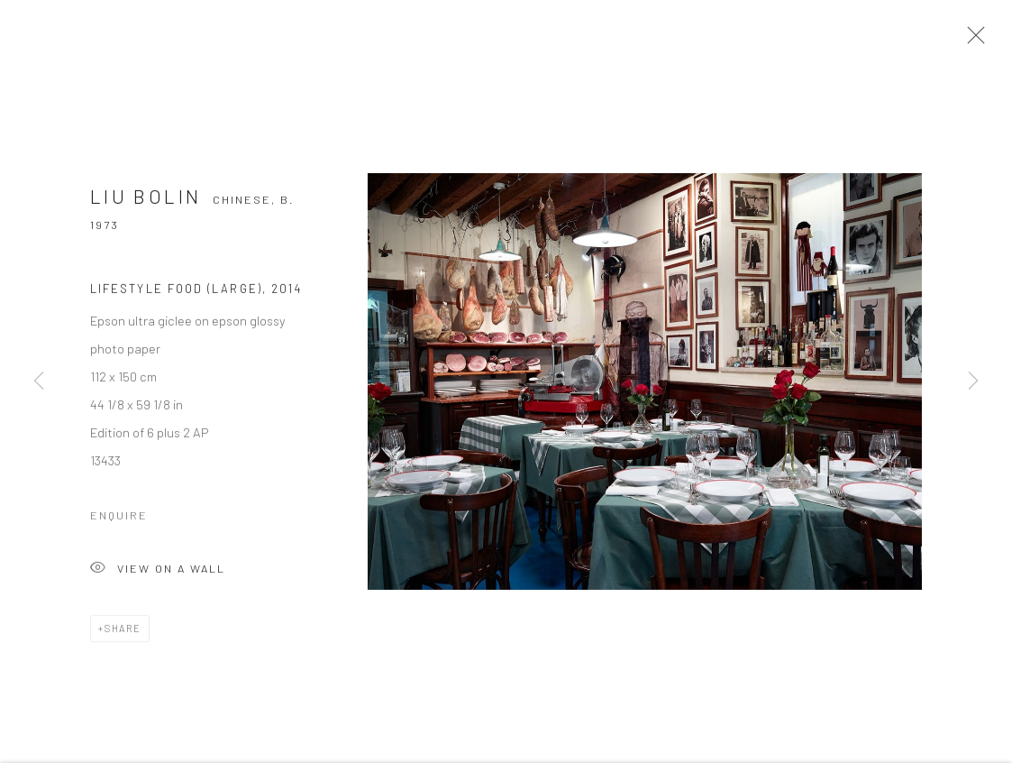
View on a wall (157, 574)
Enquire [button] (119, 519)
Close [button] (971, 40)
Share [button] (123, 633)
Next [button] (973, 381)
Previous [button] (38, 381)
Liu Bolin (145, 200)
